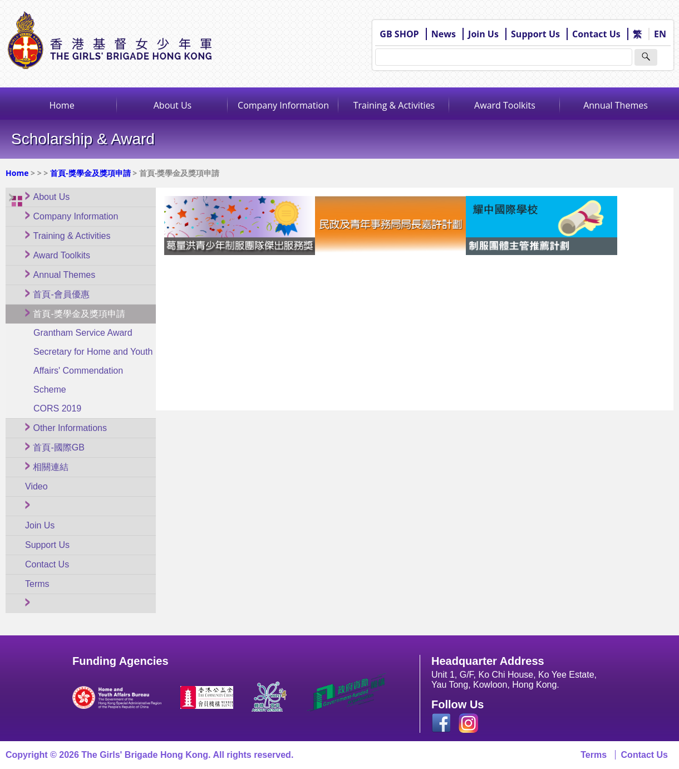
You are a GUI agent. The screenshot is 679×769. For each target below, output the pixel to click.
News (443, 34)
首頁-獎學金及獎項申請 (90, 173)
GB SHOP (399, 34)
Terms (593, 755)
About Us (173, 105)
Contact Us (596, 34)
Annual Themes (615, 105)
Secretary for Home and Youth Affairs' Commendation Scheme (92, 370)
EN (660, 34)
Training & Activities (394, 105)
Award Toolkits (504, 105)
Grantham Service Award (82, 332)
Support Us (535, 34)
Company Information (283, 105)
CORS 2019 (57, 408)
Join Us (483, 34)
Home (61, 105)
